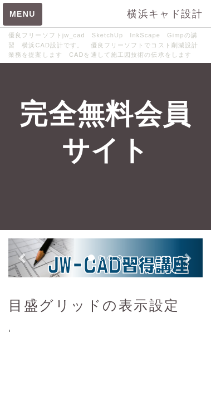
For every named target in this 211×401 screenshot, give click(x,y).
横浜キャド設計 (165, 13)
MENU (22, 13)
